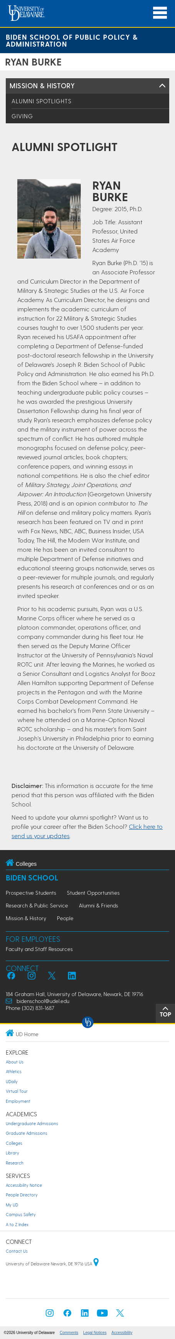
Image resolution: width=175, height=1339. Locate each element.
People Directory (22, 1194)
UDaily (12, 1081)
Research (14, 1162)
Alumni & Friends (98, 905)
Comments (69, 1333)
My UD (12, 1204)
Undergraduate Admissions (32, 1123)
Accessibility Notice (24, 1185)
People (65, 918)
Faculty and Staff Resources (39, 949)
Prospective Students (31, 892)
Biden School (32, 877)
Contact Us (17, 1250)
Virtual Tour (17, 1091)
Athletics (14, 1071)
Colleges (14, 1143)
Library (12, 1152)
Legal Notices (95, 1333)
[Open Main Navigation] (160, 13)
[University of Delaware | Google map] (96, 1263)
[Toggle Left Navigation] (162, 85)
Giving (22, 116)
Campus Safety (21, 1214)
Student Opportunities (93, 892)
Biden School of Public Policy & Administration (72, 40)
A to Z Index (17, 1224)
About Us (14, 1061)
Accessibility (122, 1333)
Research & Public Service (37, 905)
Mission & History (42, 85)
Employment (18, 1101)
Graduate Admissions (26, 1133)
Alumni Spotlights (42, 100)
